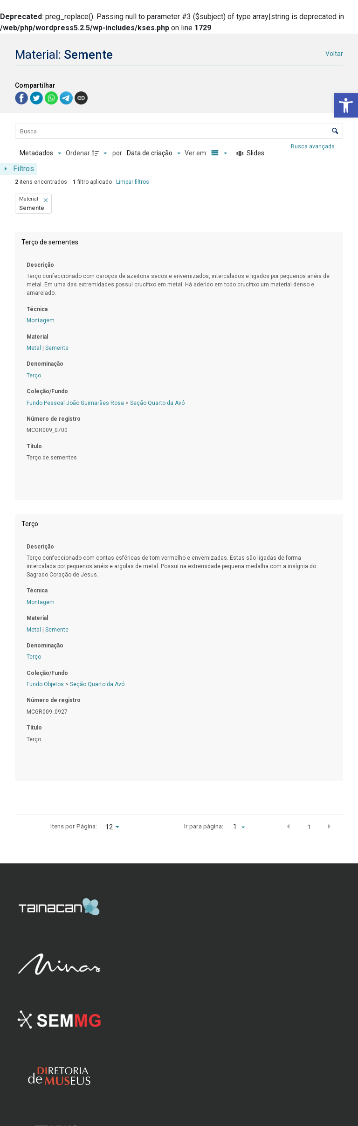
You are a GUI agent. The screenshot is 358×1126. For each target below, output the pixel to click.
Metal (34, 348)
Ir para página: (203, 826)
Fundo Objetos (45, 684)
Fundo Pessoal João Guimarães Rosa (75, 403)
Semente (57, 348)
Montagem (41, 320)
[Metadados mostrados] (40, 153)
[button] (346, 105)
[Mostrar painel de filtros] (18, 169)
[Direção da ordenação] (100, 153)
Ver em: (197, 153)
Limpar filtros (132, 182)
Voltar (334, 53)
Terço (34, 375)
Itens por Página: (73, 826)
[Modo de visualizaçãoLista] (217, 153)
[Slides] (250, 153)
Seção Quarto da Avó (157, 403)
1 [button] (309, 826)
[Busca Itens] (179, 131)
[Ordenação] (153, 153)
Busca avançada (313, 146)
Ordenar (78, 153)
